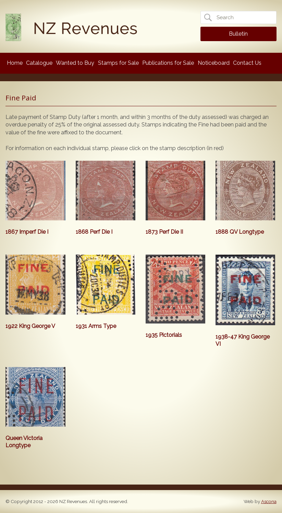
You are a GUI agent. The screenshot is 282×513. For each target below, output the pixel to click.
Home (15, 63)
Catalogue (39, 63)
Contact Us (247, 63)
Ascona (269, 501)
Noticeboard (214, 63)
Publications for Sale (168, 63)
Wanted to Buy (75, 63)
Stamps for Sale (118, 63)
